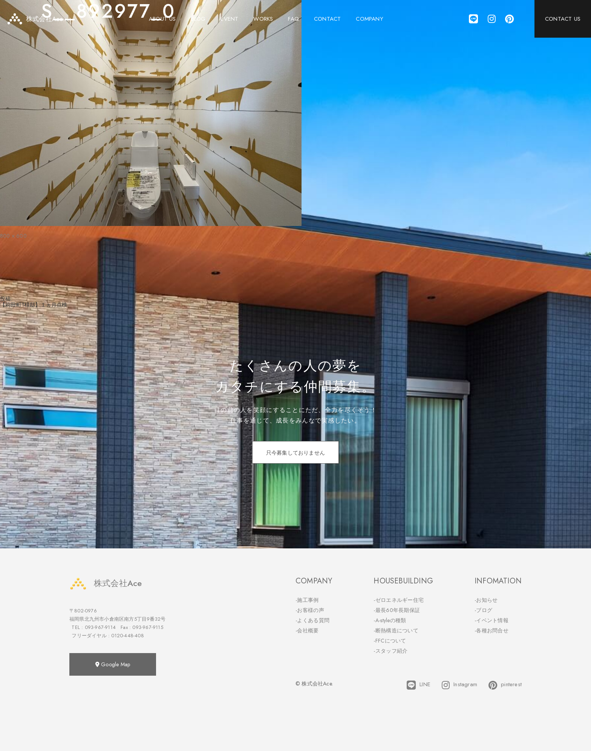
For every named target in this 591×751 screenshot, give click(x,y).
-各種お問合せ (491, 630)
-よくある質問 (312, 620)
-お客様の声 (310, 610)
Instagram (459, 685)
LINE (418, 685)
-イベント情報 (491, 620)
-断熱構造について (396, 630)
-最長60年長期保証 (397, 610)
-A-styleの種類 (390, 620)
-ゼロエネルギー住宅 (399, 600)
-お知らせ (486, 600)
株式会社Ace (105, 583)
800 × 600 (13, 236)
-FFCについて (390, 640)
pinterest (505, 685)
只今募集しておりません (295, 452)
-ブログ (483, 610)
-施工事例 (307, 600)
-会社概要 (307, 630)
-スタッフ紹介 (390, 651)
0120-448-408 (127, 635)
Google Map (112, 664)
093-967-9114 (100, 627)
